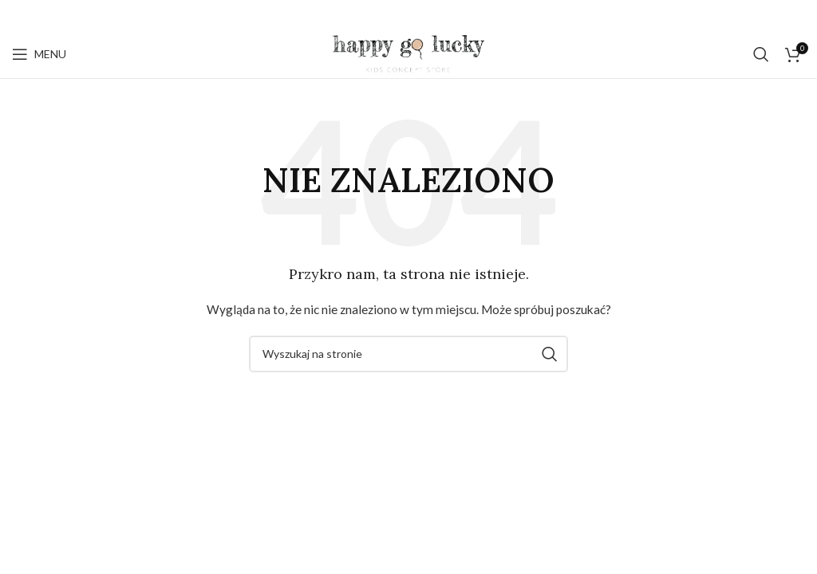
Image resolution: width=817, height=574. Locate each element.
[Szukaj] (761, 54)
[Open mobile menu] (39, 54)
